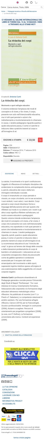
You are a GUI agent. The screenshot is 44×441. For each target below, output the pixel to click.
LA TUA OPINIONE (10, 387)
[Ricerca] (42, 7)
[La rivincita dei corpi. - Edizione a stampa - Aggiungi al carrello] (40, 140)
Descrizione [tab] (9, 174)
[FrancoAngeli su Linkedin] (5, 382)
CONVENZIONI (8, 392)
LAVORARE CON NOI (10, 395)
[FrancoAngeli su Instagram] (8, 382)
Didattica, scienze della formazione (18, 335)
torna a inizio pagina (22, 438)
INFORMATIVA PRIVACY (12, 401)
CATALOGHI (7, 390)
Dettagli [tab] (36, 174)
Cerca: (3, 7)
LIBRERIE (6, 398)
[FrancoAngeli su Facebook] (2, 382)
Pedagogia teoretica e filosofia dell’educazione (22, 11)
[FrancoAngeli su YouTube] (11, 382)
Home (3, 11)
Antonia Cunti (15, 97)
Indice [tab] (23, 174)
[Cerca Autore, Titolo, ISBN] (23, 7)
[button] (17, 2)
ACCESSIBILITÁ (8, 404)
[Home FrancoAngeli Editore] (7, 3)
